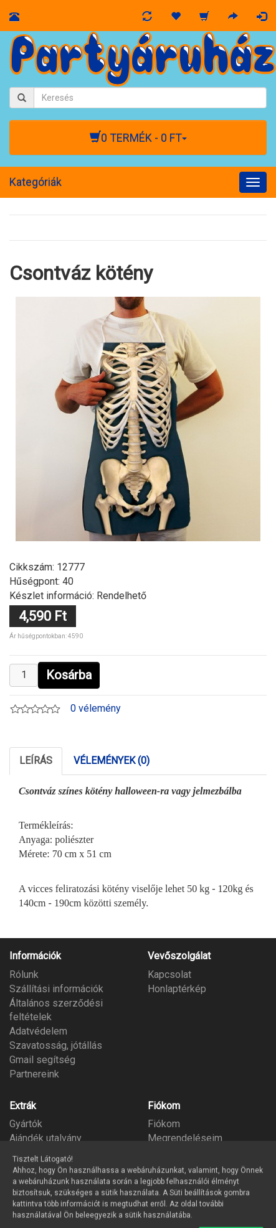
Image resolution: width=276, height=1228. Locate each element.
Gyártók (25, 1124)
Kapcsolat (169, 974)
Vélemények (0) (112, 760)
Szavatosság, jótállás (55, 1045)
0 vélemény (95, 708)
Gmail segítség (42, 1060)
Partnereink (34, 1074)
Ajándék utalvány (45, 1138)
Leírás (35, 760)
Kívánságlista (177, 1152)
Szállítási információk (56, 989)
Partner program (44, 1152)
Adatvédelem (38, 1031)
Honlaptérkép (177, 989)
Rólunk (24, 974)
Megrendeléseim (185, 1138)
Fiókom (164, 1124)
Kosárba (69, 674)
